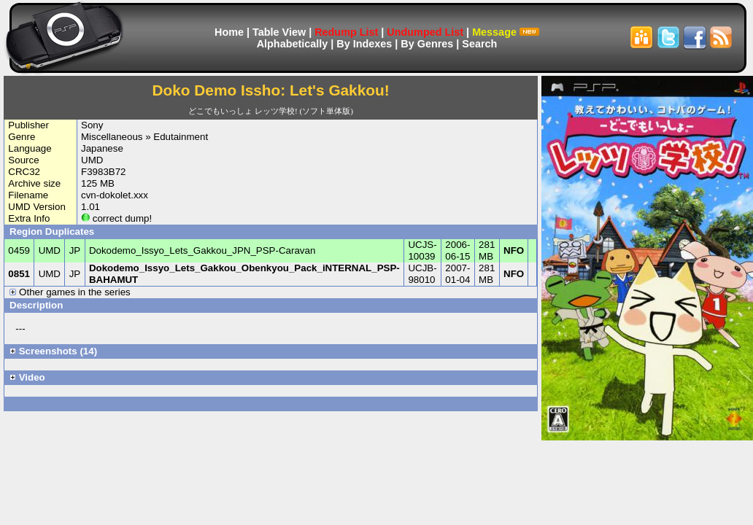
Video (27, 377)
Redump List (346, 32)
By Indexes (364, 44)
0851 (19, 273)
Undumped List (425, 32)
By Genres (427, 44)
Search (479, 44)
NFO (513, 250)
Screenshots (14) (53, 351)
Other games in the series (69, 292)
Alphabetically (292, 44)
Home (229, 32)
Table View (279, 32)
